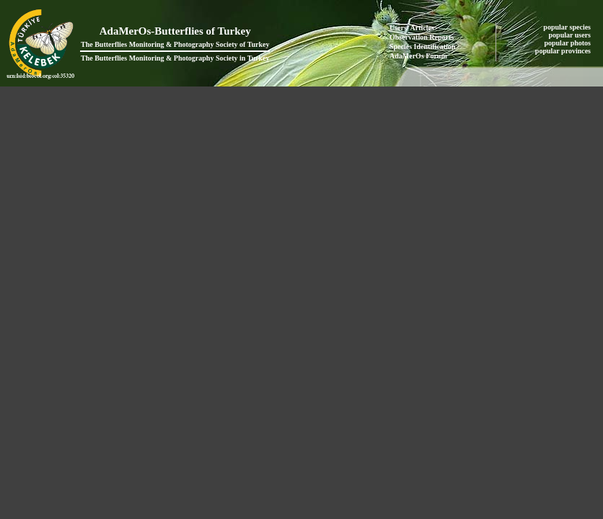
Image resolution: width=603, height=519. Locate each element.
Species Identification (422, 46)
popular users (571, 35)
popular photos (568, 43)
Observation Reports (421, 37)
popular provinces (564, 51)
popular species (567, 27)
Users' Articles (411, 28)
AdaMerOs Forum (418, 56)
